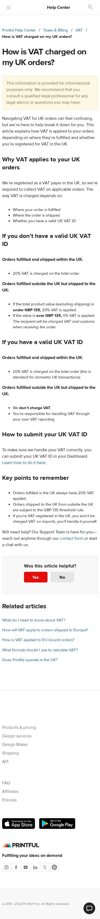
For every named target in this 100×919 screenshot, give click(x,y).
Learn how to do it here (23, 462)
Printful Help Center (19, 30)
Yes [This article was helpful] (35, 577)
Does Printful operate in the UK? (30, 659)
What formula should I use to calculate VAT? (40, 650)
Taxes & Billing (55, 30)
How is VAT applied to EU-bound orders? (38, 639)
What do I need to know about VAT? (33, 620)
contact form (71, 538)
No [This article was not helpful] (62, 577)
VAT (79, 30)
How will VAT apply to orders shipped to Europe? (45, 630)
